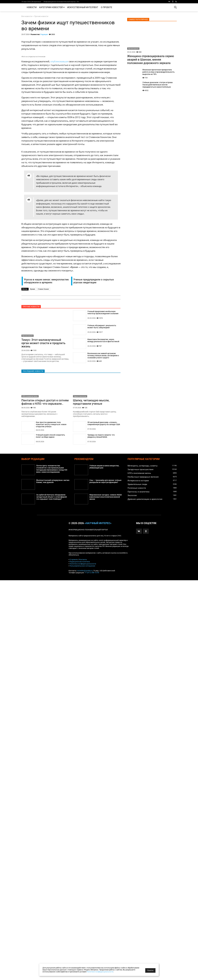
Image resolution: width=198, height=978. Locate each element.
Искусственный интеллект (82, 7)
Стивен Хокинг (43, 289)
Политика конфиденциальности (83, 565)
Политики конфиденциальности (100, 972)
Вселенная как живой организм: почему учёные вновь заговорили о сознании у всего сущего (103, 356)
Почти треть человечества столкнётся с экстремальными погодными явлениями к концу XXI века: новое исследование (51, 469)
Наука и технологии (80, 396)
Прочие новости (41, 16)
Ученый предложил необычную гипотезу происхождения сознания (102, 312)
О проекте (106, 7)
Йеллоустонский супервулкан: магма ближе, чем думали (52, 482)
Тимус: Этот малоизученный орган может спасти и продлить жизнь (43, 343)
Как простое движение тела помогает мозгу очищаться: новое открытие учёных (51, 425)
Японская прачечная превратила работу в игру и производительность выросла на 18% (158, 72)
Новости (32, 7)
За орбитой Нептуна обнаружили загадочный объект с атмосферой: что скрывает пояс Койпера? (51, 497)
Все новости (26, 16)
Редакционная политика (80, 562)
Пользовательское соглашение (82, 567)
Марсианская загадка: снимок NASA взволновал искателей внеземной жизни (105, 497)
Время (32, 289)
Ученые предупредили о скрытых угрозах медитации (93, 281)
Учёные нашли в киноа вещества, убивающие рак (104, 467)
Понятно (150, 970)
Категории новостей (52, 7)
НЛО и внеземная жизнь (30, 396)
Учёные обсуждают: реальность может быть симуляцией (101, 326)
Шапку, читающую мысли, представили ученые (91, 402)
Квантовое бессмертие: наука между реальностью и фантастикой (103, 341)
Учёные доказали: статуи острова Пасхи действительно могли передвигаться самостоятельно (157, 84)
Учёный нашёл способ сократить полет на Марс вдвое (50, 437)
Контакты (83, 560)
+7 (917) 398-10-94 (92, 573)
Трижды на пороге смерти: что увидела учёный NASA (101, 436)
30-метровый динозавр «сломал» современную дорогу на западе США (103, 424)
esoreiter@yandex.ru (85, 571)
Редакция (44, 34)
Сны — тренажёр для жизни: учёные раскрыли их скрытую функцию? (105, 482)
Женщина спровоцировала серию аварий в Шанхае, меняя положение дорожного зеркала (150, 59)
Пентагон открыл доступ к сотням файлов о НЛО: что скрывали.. (45, 402)
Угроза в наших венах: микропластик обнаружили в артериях (46, 281)
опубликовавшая (59, 61)
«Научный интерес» (98, 524)
